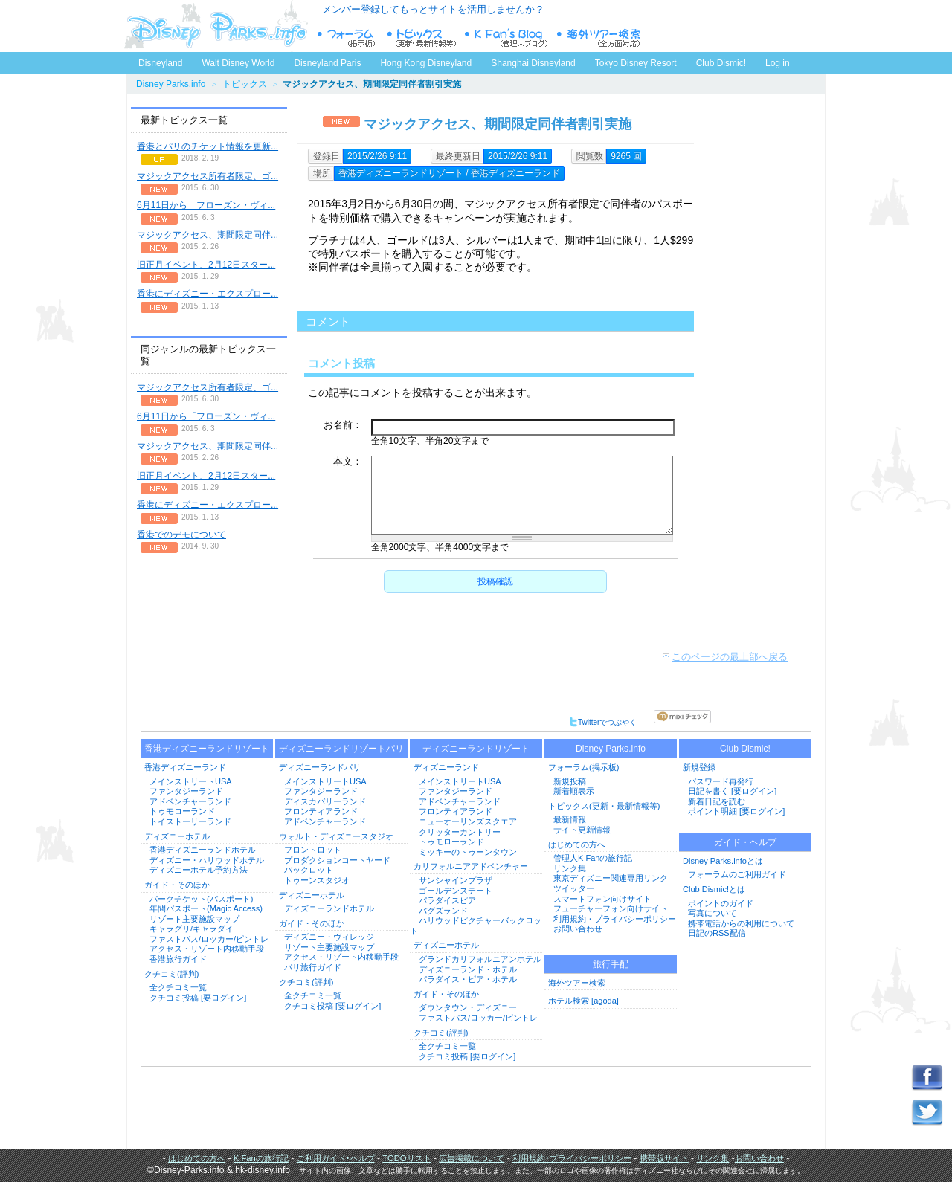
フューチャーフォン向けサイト (610, 908)
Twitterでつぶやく (603, 722)
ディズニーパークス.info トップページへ (215, 26)
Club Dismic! (721, 63)
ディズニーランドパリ (320, 767)
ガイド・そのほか (177, 884)
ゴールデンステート (455, 890)
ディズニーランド (446, 767)
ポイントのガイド (720, 903)
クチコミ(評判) (171, 973)
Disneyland (160, 63)
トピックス (244, 84)
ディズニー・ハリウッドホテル (206, 860)
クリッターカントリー (460, 831)
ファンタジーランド (186, 791)
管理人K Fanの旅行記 (592, 857)
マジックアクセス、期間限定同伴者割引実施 (497, 124)
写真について (712, 912)
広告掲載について (471, 1158)
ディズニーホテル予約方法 (198, 869)
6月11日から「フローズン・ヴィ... (206, 205)
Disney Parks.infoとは (723, 860)
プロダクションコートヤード (337, 860)
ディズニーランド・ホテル (468, 969)
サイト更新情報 (582, 829)
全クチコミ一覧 (178, 987)
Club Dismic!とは (714, 889)
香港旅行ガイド (178, 959)
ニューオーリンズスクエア (468, 821)
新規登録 (699, 767)
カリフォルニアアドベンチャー (471, 866)
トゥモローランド (182, 811)
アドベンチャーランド (190, 801)
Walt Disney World (236, 60)
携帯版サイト (664, 1158)
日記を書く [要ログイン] (732, 791)
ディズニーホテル (177, 836)
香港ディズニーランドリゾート (206, 748)
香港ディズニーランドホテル (202, 849)
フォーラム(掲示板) (583, 767)
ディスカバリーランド (325, 801)
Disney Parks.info (170, 84)
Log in (777, 63)
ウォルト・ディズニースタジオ (336, 836)
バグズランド (443, 910)
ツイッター (573, 888)
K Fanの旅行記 (261, 1158)
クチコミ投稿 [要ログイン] (197, 997)
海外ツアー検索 (576, 982)
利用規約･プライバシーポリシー (571, 1158)
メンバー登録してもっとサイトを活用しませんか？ (433, 9)
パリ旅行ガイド (312, 967)
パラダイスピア (447, 900)
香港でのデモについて (181, 534)
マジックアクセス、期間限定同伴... (207, 235)
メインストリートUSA (190, 781)
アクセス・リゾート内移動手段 (206, 948)
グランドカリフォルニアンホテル (480, 959)
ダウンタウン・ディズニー (468, 1007)
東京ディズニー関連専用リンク (610, 877)
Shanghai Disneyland (533, 63)
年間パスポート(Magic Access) (206, 908)
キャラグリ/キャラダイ (191, 928)
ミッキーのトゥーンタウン (468, 851)
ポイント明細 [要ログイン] (736, 811)
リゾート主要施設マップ (194, 918)
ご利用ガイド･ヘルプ (336, 1158)
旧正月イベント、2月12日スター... (206, 264)
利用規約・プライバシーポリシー (614, 918)
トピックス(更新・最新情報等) (604, 805)
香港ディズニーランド (185, 767)
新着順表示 (573, 791)
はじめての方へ (576, 844)
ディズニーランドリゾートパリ (341, 748)
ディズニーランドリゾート (476, 748)
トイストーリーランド (190, 821)
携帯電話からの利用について (741, 923)
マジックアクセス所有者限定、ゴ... (207, 176)
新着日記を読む (716, 801)
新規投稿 (569, 781)
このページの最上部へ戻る (730, 656)
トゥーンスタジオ (317, 880)
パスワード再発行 (720, 781)
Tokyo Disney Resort (636, 63)
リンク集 (569, 868)
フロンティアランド (321, 811)
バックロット (308, 869)
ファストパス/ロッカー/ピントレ (208, 938)
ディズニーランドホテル (329, 908)
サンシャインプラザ (455, 880)
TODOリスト (406, 1158)
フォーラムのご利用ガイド (737, 874)
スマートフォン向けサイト (602, 898)
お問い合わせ (577, 928)
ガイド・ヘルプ (745, 842)
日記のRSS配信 (717, 933)
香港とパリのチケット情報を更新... (207, 146)
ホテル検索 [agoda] (583, 1000)
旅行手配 (610, 964)
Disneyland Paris (327, 63)
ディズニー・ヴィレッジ (329, 936)
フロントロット (312, 849)
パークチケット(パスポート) (201, 898)
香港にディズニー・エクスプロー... (207, 293)
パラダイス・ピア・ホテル (468, 979)
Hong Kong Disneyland (426, 63)
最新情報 (569, 819)
